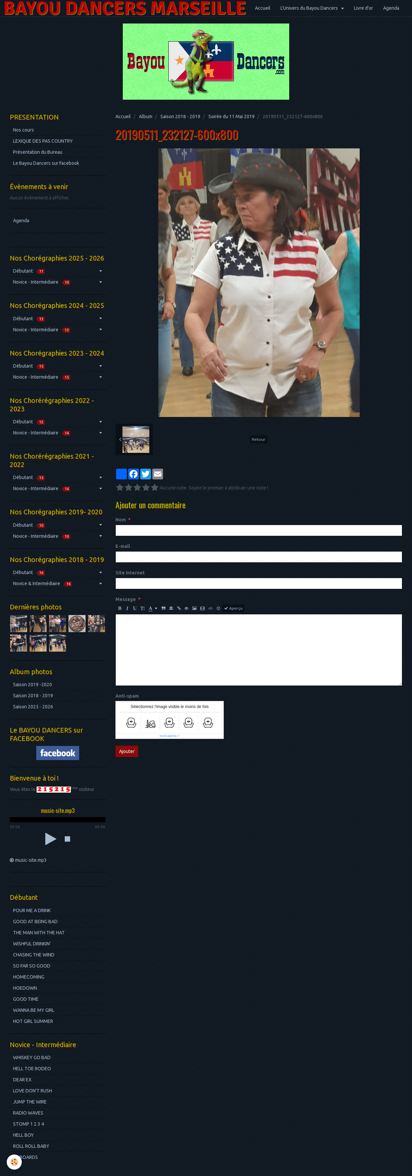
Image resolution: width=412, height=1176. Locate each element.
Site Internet (130, 572)
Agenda (391, 8)
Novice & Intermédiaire (42, 583)
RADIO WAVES (28, 1113)
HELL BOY (23, 1135)
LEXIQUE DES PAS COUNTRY (43, 141)
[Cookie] (14, 1162)
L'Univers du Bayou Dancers (309, 8)
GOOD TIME (26, 999)
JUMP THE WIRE (30, 1101)
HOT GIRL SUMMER (33, 1021)
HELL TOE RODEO (32, 1068)
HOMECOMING (28, 977)
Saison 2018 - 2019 (180, 116)
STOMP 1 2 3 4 (28, 1124)
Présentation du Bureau (37, 152)
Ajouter (127, 751)
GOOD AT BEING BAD (35, 921)
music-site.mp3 (31, 860)
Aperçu (233, 608)
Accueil (262, 8)
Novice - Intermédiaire (41, 282)
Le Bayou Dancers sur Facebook (46, 163)
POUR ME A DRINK (32, 910)
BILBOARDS (25, 1157)
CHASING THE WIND (33, 954)
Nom (120, 519)
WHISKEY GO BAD (32, 1057)
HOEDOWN (25, 988)
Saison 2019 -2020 (32, 684)
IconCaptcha (168, 736)
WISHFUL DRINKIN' (32, 943)
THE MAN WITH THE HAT (39, 932)
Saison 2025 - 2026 (33, 706)
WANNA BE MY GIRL (33, 1010)
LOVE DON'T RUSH (32, 1090)
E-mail (122, 546)
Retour (258, 439)
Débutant (29, 271)
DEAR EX (22, 1079)
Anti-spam (127, 696)
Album (145, 116)
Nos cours (23, 130)
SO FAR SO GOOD (31, 966)
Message (125, 599)
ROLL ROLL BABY (31, 1146)
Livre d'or (363, 8)
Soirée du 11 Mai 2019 (231, 116)
